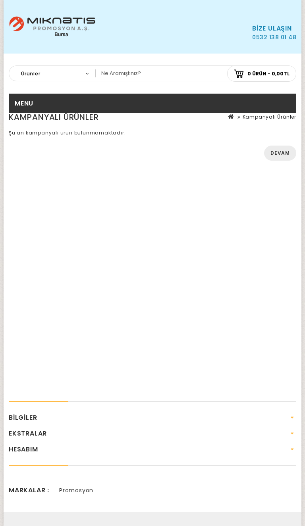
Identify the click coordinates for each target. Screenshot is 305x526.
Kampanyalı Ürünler (269, 116)
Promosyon (76, 490)
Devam (280, 153)
